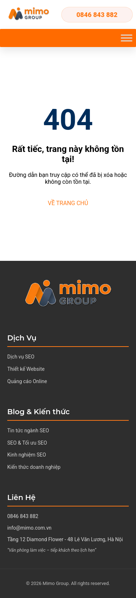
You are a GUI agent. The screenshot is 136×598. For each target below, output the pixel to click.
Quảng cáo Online (27, 381)
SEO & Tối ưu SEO (27, 443)
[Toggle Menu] (126, 37)
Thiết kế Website (26, 369)
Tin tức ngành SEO (28, 430)
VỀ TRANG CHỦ (68, 203)
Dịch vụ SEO (20, 357)
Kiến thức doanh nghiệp (34, 467)
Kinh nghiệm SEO (26, 455)
